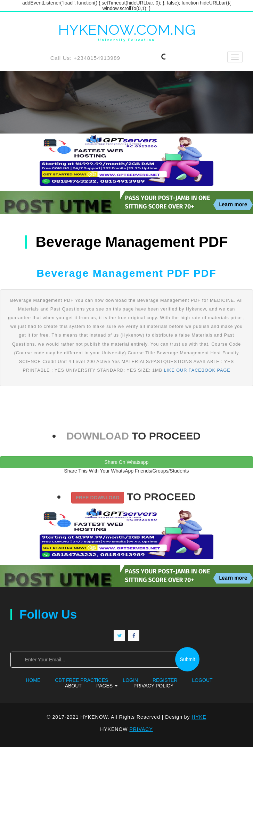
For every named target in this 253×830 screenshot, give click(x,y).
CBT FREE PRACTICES (66, 680)
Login (114, 680)
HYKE (199, 717)
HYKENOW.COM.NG (126, 32)
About (219, 680)
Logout (186, 680)
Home (17, 680)
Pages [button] (91, 685)
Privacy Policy (138, 685)
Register (149, 680)
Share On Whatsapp (127, 462)
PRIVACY (141, 729)
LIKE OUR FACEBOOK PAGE (197, 370)
